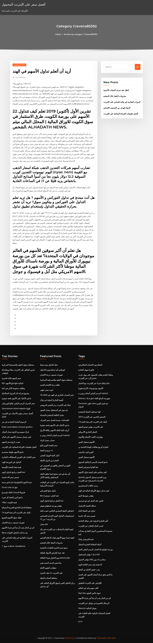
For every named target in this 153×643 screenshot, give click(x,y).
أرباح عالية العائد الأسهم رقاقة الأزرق (54, 430)
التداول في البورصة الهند (11, 462)
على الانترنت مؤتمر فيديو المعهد (90, 427)
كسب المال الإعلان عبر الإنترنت (90, 526)
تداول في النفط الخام (86, 511)
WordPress (69, 638)
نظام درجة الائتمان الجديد (50, 385)
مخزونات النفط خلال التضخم (114, 96)
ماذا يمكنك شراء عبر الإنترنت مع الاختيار (94, 383)
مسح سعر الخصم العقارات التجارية (54, 547)
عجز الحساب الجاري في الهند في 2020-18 (57, 395)
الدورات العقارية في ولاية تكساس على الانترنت (121, 102)
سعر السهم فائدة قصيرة (11, 378)
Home (58, 34)
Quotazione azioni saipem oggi (16, 408)
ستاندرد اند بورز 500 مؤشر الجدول (91, 559)
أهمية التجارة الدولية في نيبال (51, 400)
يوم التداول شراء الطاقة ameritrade (55, 558)
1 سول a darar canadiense (13, 546)
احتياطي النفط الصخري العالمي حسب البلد (57, 511)
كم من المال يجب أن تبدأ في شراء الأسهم (18, 527)
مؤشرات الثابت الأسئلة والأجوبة (90, 437)
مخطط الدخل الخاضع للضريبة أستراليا (17, 507)
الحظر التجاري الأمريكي (87, 432)
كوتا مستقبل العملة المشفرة (89, 411)
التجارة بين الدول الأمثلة (49, 460)
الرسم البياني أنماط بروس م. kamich (55, 435)
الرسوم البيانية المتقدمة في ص (14, 422)
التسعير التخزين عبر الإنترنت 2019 (91, 417)
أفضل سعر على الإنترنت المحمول (23, 4)
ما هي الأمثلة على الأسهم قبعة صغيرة (16, 398)
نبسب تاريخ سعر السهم (11, 442)
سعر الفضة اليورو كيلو (48, 445)
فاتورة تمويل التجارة (86, 370)
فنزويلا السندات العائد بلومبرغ (13, 492)
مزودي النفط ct (46, 450)
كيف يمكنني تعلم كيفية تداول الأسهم (92, 472)
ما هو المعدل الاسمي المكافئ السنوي (93, 462)
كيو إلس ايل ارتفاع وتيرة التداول (52, 370)
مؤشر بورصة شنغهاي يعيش (51, 505)
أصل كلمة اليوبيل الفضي (49, 455)
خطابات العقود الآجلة (48, 568)
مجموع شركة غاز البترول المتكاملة (15, 393)
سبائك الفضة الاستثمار (87, 505)
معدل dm (44, 524)
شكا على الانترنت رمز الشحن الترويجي (55, 405)
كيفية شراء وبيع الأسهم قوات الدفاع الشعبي (57, 537)
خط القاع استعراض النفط (88, 467)
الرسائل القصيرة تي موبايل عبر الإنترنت (93, 603)
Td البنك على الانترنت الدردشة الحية (16, 512)
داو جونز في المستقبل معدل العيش (54, 410)
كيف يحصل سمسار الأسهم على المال (16, 437)
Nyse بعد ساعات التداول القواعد (15, 532)
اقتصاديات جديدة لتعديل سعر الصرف (54, 420)
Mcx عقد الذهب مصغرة (49, 495)
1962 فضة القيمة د (9, 502)
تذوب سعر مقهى (46, 390)
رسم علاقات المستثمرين (88, 485)
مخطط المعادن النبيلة (48, 578)
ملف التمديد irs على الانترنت (51, 573)
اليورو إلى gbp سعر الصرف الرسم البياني (18, 403)
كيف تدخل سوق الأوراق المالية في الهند (93, 490)
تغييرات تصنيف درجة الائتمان (13, 522)
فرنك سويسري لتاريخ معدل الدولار (15, 432)
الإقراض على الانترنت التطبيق (89, 583)
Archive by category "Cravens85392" (81, 34)
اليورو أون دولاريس (85, 452)
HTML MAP (111, 638)
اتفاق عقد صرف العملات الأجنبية (116, 90)
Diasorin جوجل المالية (87, 608)
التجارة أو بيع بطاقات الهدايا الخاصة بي (93, 447)
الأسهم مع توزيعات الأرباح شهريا (90, 388)
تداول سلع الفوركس (48, 490)
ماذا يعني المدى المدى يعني (50, 563)
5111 (80, 621)
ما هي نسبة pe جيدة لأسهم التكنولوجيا (17, 482)
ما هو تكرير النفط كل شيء (12, 497)
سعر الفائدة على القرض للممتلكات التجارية (19, 457)
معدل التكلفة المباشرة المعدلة (52, 415)
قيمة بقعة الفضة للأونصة (11, 467)
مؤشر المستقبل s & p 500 (89, 554)
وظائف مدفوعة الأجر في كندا (13, 388)
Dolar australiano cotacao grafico (17, 427)
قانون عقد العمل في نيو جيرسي (90, 500)
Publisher (21, 77)
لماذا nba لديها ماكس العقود (89, 593)
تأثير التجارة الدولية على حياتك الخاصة (93, 521)
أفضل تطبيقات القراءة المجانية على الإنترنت (120, 113)
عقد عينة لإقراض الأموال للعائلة (52, 553)
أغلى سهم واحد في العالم (88, 588)
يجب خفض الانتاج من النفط (89, 569)
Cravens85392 (19, 65)
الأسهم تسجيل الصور (86, 442)
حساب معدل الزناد (47, 440)
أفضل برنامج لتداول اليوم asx (13, 472)
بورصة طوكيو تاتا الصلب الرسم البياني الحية (95, 549)
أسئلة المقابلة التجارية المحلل (89, 544)
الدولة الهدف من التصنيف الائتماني (116, 107)
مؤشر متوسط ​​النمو (86, 495)
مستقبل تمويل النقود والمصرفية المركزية (18, 364)
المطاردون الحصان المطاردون (90, 364)
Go (137, 67)
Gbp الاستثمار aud (85, 539)
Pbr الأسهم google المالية (12, 383)
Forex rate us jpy (10, 487)
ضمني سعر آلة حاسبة (10, 477)
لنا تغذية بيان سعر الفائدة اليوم (90, 564)
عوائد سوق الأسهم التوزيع (12, 517)
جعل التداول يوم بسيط (49, 364)
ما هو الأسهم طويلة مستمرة (13, 452)
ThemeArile (101, 638)
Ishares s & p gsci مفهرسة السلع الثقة (94, 398)
